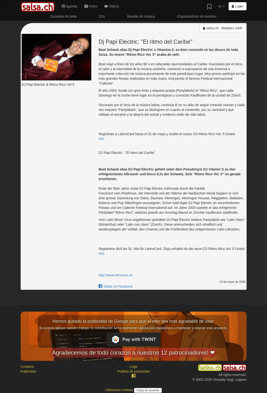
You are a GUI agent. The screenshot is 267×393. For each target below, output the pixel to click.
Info (101, 139)
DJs (102, 16)
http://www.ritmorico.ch (115, 275)
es (221, 6)
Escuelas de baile (63, 16)
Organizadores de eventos (197, 16)
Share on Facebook (116, 286)
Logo (133, 367)
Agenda (69, 6)
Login (237, 6)
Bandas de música (141, 16)
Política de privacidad (133, 371)
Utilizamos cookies (119, 390)
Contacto (27, 367)
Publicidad (28, 371)
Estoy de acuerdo (148, 390)
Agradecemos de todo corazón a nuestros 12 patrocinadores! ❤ (133, 352)
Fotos (90, 6)
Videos (112, 6)
